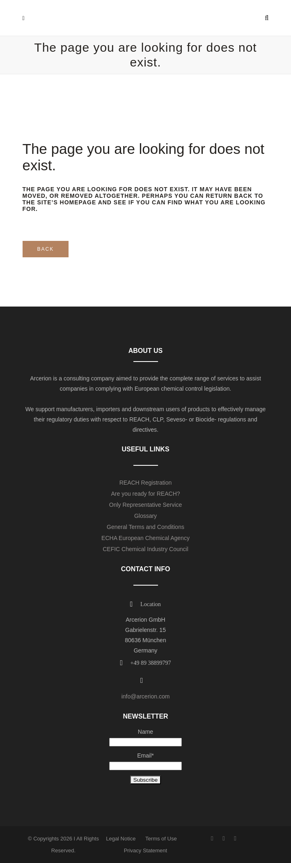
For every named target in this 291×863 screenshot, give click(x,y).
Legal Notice (120, 839)
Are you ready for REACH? (145, 493)
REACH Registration (145, 482)
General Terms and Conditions (145, 527)
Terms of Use (161, 839)
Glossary (145, 516)
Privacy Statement (145, 850)
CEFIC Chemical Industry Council (145, 549)
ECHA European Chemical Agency (145, 538)
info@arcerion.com (145, 696)
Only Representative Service (145, 504)
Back (45, 249)
